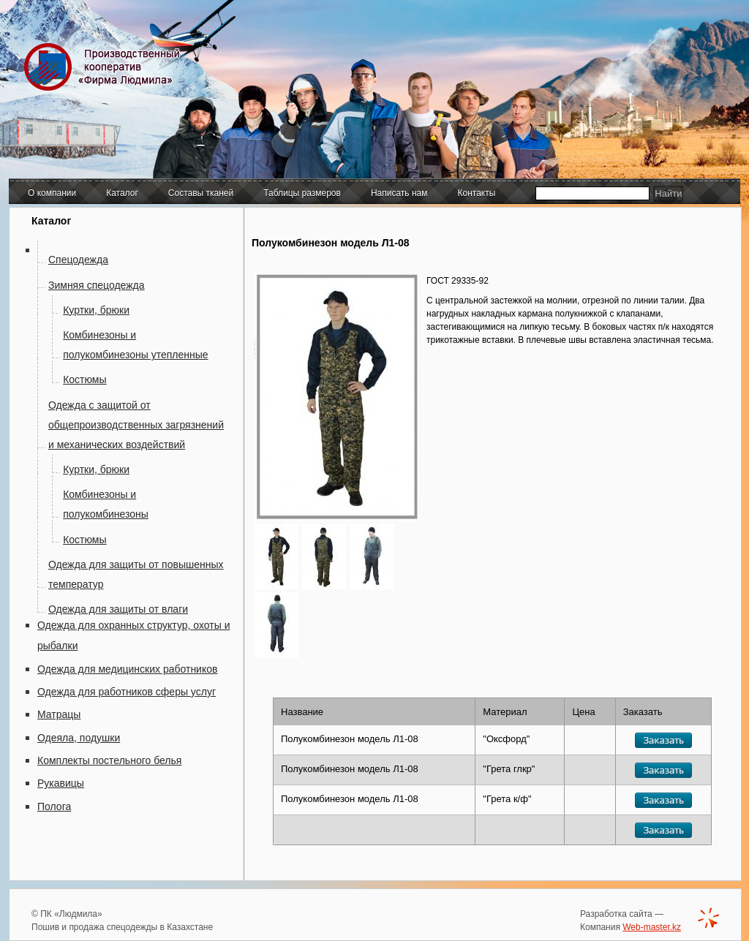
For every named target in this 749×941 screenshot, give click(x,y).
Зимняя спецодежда (96, 285)
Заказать (663, 740)
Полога (54, 806)
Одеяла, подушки (78, 738)
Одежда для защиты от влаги (118, 609)
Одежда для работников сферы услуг (126, 692)
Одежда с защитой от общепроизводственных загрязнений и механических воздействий (136, 424)
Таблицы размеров (302, 193)
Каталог (122, 193)
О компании (52, 193)
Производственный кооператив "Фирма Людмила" (105, 66)
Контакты (477, 193)
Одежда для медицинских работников (127, 669)
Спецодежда (78, 259)
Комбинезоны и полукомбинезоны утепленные (135, 344)
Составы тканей (200, 193)
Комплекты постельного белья (109, 760)
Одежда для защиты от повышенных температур (136, 574)
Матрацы (58, 714)
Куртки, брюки (96, 310)
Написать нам (399, 193)
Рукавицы (60, 783)
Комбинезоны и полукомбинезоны (105, 504)
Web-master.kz (651, 927)
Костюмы (84, 379)
